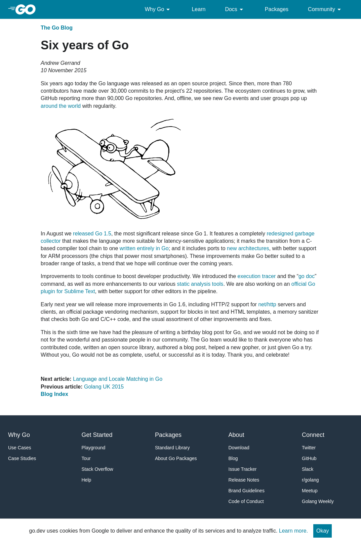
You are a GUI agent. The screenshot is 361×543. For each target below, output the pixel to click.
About (236, 435)
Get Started (97, 435)
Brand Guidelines (247, 490)
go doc (306, 276)
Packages (276, 9)
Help (86, 480)
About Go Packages (176, 458)
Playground (94, 447)
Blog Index (54, 394)
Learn (198, 9)
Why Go (158, 9)
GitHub (309, 458)
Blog (233, 458)
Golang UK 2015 (104, 387)
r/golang (310, 480)
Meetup (310, 490)
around (49, 106)
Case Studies (22, 458)
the (62, 106)
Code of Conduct (246, 501)
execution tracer (257, 276)
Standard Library (172, 447)
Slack (307, 469)
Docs (235, 9)
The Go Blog (57, 28)
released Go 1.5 (92, 233)
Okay (322, 531)
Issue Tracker (243, 469)
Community (325, 9)
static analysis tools (200, 284)
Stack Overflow (97, 469)
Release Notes (244, 480)
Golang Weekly (318, 501)
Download (239, 447)
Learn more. (293, 531)
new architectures (248, 248)
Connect (313, 435)
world (74, 106)
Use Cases (19, 447)
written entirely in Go (144, 248)
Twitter (309, 447)
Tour (86, 458)
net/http (267, 304)
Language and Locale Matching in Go (117, 379)
